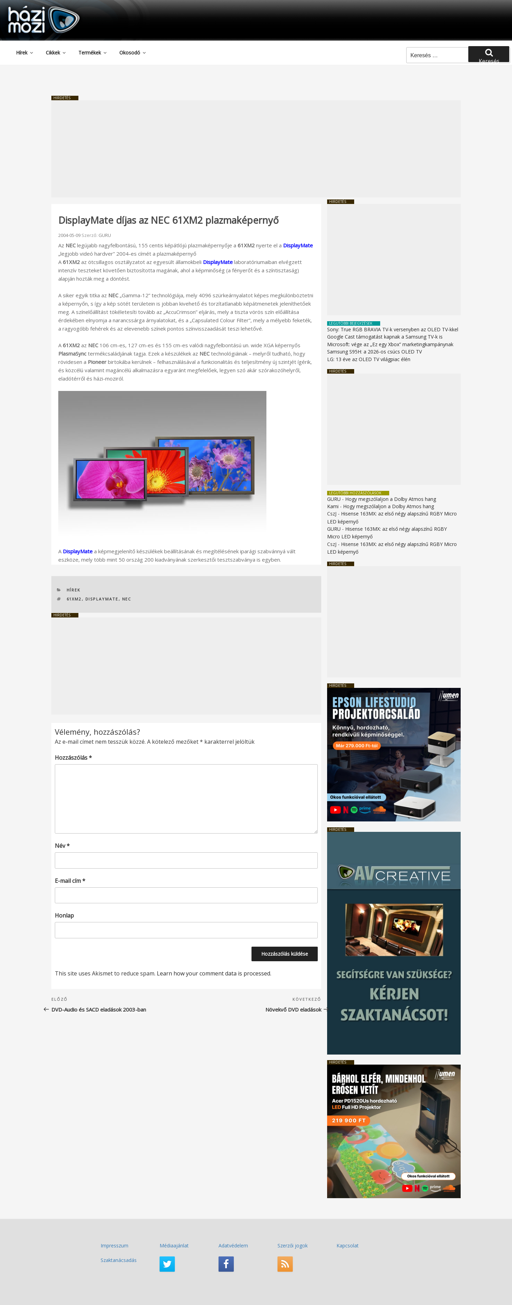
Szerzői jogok (293, 1245)
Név (62, 846)
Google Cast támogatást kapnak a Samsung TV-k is (385, 336)
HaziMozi (34, 8)
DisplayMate (298, 245)
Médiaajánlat (174, 1245)
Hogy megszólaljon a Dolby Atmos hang (390, 499)
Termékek (93, 52)
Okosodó (133, 52)
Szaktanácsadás (119, 1260)
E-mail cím (70, 881)
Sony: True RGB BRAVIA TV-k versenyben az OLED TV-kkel (392, 329)
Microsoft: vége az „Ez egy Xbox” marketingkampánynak (390, 344)
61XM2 (74, 599)
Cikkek (56, 52)
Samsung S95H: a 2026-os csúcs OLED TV (374, 351)
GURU (105, 235)
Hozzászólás (73, 757)
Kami (333, 506)
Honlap (64, 915)
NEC (126, 599)
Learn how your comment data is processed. (214, 973)
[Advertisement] (256, 148)
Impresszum (114, 1245)
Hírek (25, 52)
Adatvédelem (233, 1245)
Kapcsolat (347, 1245)
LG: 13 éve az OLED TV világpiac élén (368, 359)
